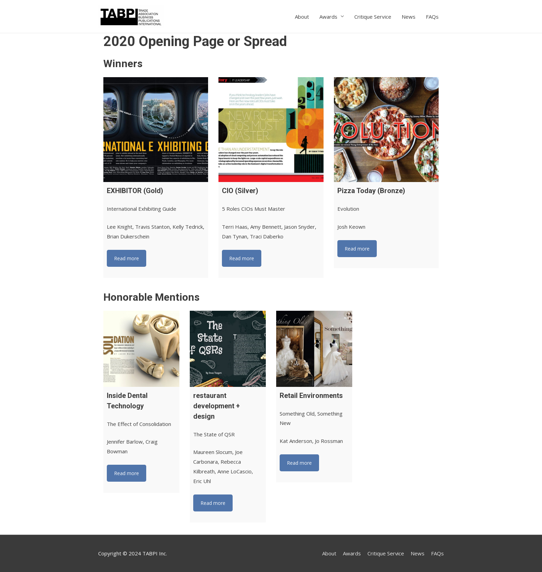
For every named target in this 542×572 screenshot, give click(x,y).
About (302, 16)
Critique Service (372, 16)
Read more (126, 258)
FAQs (432, 16)
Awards (328, 16)
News (408, 16)
